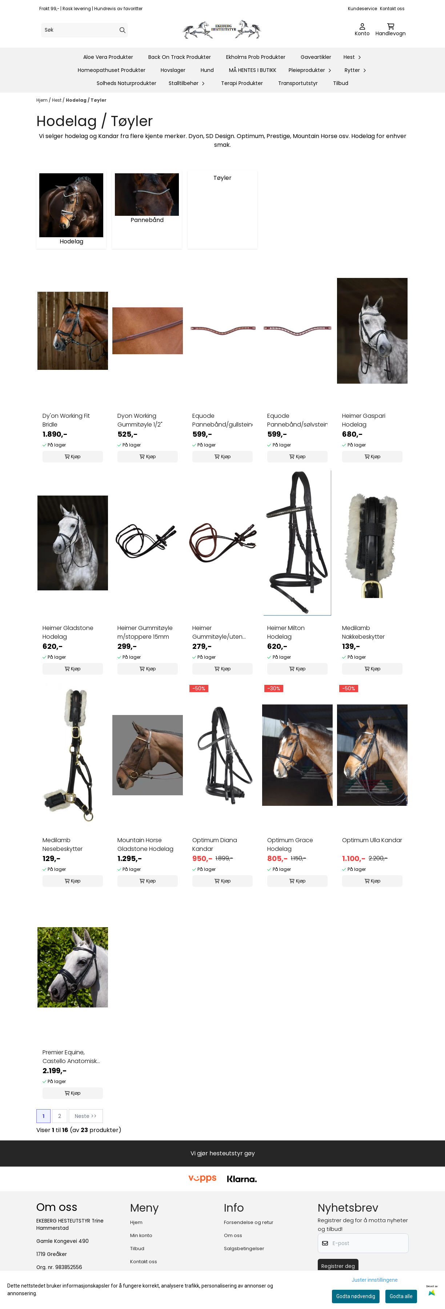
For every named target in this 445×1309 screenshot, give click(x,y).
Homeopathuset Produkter (111, 70)
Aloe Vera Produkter (108, 57)
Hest (57, 100)
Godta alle (401, 1296)
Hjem (42, 100)
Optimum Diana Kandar (214, 844)
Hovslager (173, 70)
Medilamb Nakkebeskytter (363, 632)
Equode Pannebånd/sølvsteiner (297, 420)
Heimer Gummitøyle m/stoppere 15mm (145, 632)
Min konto (141, 1235)
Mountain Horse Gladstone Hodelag (145, 844)
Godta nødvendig (355, 1296)
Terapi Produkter (242, 83)
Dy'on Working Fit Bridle (66, 420)
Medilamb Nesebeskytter (63, 844)
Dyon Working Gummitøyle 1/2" (140, 420)
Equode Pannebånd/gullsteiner (222, 420)
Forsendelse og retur (248, 1222)
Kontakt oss (392, 9)
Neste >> (86, 1116)
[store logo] (224, 30)
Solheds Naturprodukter (126, 83)
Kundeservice (362, 9)
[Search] (122, 30)
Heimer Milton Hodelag (286, 632)
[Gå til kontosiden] (362, 30)
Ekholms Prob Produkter (255, 57)
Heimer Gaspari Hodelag (363, 420)
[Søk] (84, 30)
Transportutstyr (298, 83)
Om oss (233, 1235)
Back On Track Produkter (179, 57)
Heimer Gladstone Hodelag (68, 632)
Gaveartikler (316, 57)
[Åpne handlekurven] (391, 30)
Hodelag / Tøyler (86, 100)
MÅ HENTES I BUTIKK (252, 70)
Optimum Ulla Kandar (372, 840)
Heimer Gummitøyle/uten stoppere (217, 632)
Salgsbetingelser (244, 1248)
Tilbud (340, 83)
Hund (207, 70)
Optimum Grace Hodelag (290, 844)
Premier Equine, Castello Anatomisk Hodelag (70, 1057)
